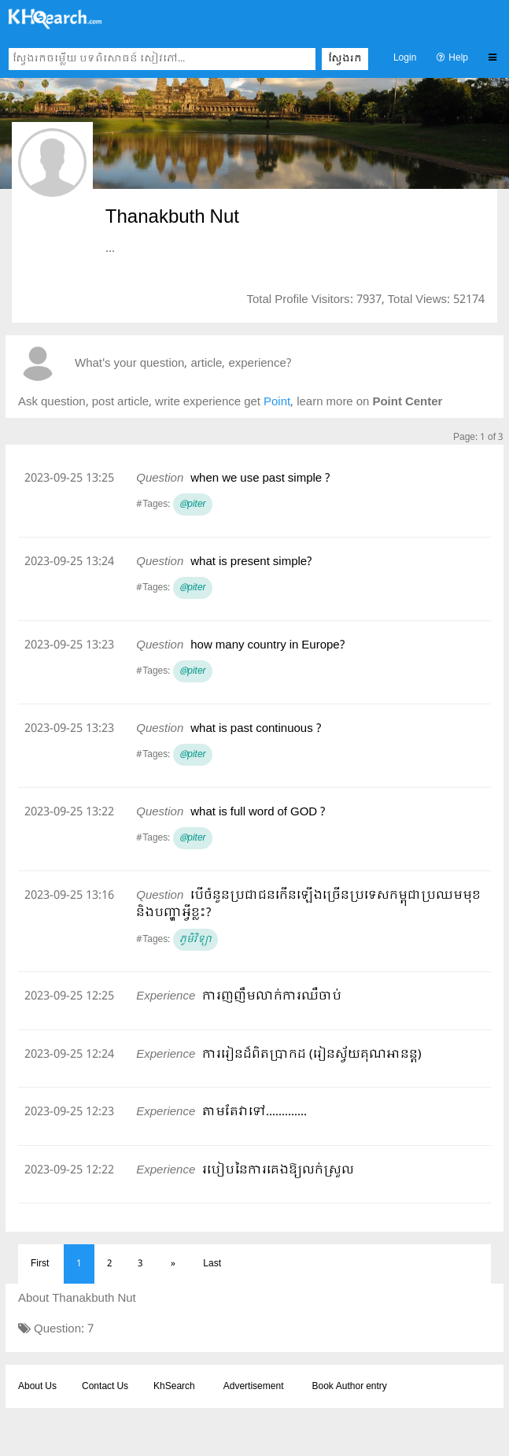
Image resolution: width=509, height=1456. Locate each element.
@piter (192, 504)
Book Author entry (349, 1387)
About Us (37, 1387)
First (40, 1264)
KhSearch (174, 1387)
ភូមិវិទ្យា (195, 940)
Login (404, 58)
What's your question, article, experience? (183, 364)
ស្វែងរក (345, 59)
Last (212, 1264)
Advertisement (253, 1387)
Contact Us (105, 1387)
